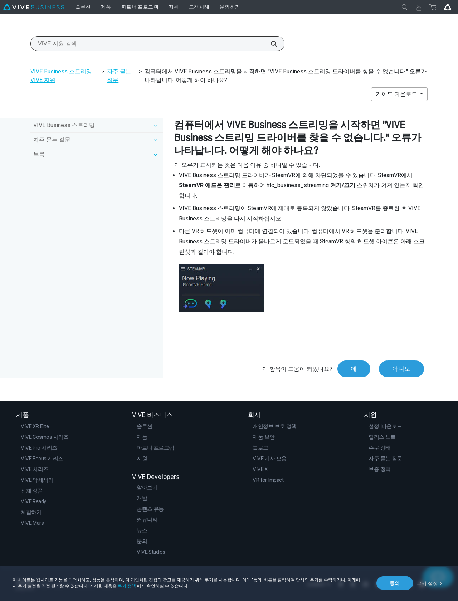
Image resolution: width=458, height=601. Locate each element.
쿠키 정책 (127, 585)
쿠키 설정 (427, 583)
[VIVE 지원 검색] (270, 44)
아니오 (401, 368)
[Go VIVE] (447, 7)
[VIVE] (33, 7)
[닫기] (405, 7)
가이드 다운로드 (397, 94)
